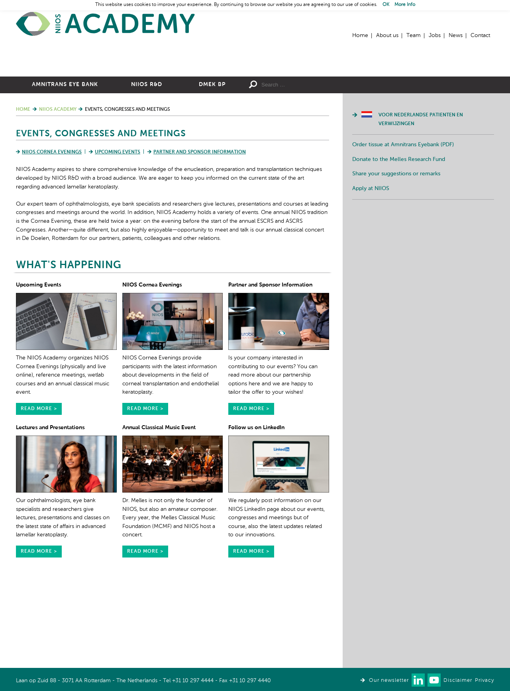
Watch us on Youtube (434, 680)
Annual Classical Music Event (159, 515)
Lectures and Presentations (50, 515)
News (456, 35)
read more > (39, 496)
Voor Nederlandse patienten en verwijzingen (421, 207)
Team (413, 35)
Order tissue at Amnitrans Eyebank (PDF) (403, 232)
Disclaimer (457, 680)
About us (387, 35)
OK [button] (385, 4)
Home (105, 24)
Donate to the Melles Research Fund (398, 246)
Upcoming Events (117, 239)
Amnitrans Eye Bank (65, 172)
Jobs (435, 35)
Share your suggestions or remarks (396, 261)
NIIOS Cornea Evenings (52, 239)
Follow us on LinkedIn (256, 515)
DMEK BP (212, 172)
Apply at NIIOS (370, 276)
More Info (404, 4)
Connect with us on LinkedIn (418, 680)
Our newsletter (389, 680)
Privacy (484, 680)
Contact (480, 35)
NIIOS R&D (146, 172)
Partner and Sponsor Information (199, 239)
